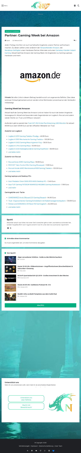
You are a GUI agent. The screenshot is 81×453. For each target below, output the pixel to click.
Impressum (34, 446)
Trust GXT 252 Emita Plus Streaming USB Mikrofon (47, 123)
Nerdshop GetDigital (12, 50)
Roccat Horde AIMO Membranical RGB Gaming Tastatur (30, 168)
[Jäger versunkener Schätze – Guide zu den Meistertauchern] (10, 260)
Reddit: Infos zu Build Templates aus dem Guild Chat (37, 294)
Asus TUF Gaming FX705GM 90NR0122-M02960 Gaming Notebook (34, 184)
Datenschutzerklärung (46, 446)
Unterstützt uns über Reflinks (26, 399)
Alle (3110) (40, 305)
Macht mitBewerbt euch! (26, 406)
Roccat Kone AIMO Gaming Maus (21, 162)
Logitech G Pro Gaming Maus (19, 146)
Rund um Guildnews (12, 31)
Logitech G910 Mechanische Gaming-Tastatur (25, 139)
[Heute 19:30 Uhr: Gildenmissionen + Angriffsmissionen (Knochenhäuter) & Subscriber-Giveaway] (10, 269)
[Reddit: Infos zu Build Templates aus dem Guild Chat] (10, 297)
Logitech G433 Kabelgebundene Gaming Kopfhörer (28, 149)
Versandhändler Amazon (49, 48)
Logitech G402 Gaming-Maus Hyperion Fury (25, 142)
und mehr (12, 188)
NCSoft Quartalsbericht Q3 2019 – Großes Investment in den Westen (43, 275)
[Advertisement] (40, 20)
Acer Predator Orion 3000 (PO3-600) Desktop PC (27, 181)
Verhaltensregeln (24, 446)
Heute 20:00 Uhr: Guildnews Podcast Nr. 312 (34, 285)
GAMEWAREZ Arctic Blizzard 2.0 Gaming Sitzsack (27, 197)
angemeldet (15, 243)
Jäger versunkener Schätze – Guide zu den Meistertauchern (40, 257)
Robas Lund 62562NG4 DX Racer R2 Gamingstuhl (27, 204)
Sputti (8, 40)
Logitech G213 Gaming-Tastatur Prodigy (23, 136)
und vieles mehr (14, 152)
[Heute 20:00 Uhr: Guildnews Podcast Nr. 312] (10, 288)
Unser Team (58, 446)
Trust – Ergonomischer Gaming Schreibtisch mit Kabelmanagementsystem (37, 201)
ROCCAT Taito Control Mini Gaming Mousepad (26, 165)
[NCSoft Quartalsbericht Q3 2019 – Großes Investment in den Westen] (10, 278)
